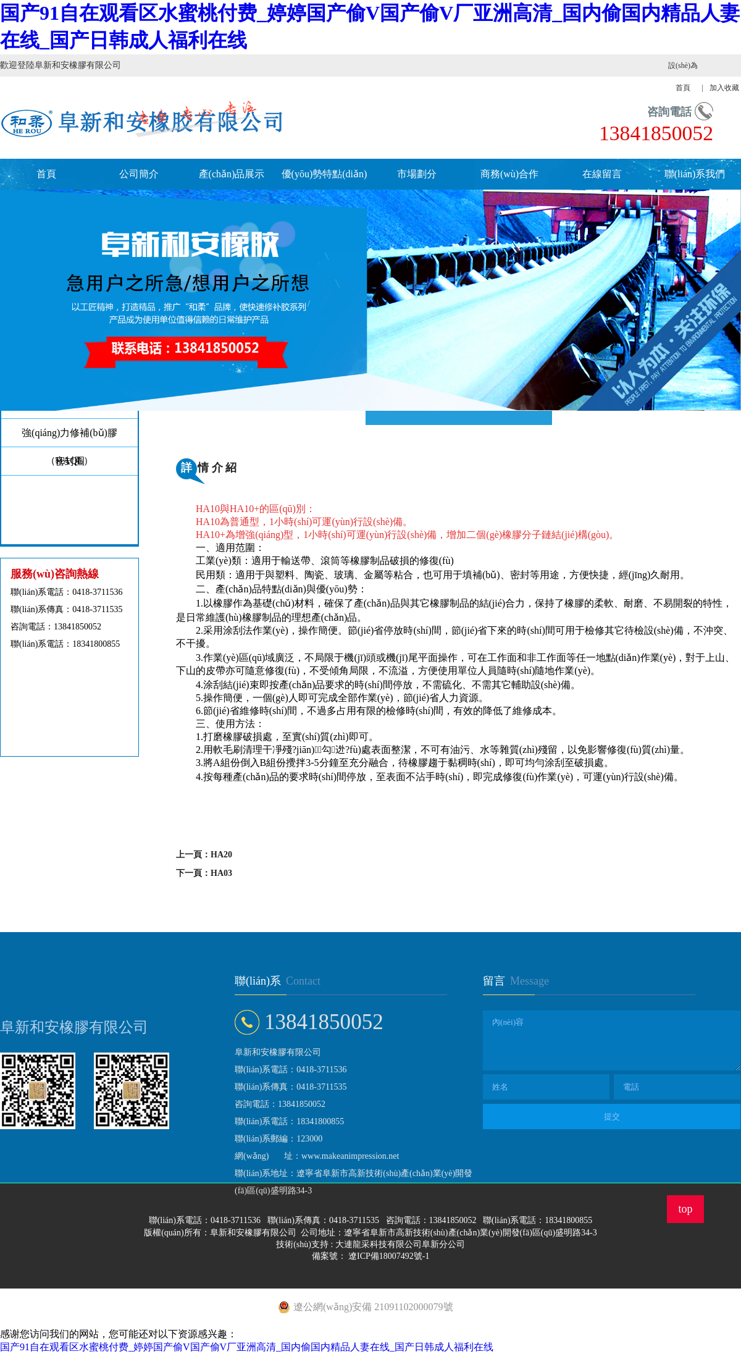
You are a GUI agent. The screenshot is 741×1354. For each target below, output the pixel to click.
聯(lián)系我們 (695, 174)
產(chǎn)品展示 (232, 174)
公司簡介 (139, 174)
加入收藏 (724, 87)
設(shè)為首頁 (683, 76)
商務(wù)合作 (509, 174)
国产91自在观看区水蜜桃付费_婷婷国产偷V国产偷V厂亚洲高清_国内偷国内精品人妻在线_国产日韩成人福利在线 (246, 1347)
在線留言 (602, 174)
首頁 (46, 174)
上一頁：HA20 (204, 854)
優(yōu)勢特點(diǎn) (324, 174)
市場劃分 (417, 174)
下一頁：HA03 (204, 873)
